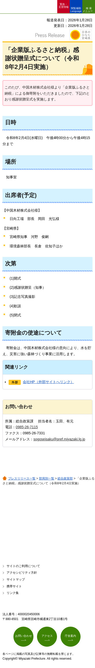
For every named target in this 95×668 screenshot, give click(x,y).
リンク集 (13, 593)
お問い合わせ (23, 635)
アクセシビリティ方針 (22, 572)
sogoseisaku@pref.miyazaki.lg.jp (59, 439)
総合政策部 (65, 478)
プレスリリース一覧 (21, 478)
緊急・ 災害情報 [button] (64, 5)
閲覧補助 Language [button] (76, 9)
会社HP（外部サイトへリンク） (48, 382)
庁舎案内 (70, 635)
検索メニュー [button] (88, 9)
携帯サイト (14, 586)
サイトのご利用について (23, 566)
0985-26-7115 (27, 427)
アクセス (47, 635)
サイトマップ (16, 579)
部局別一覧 (46, 478)
